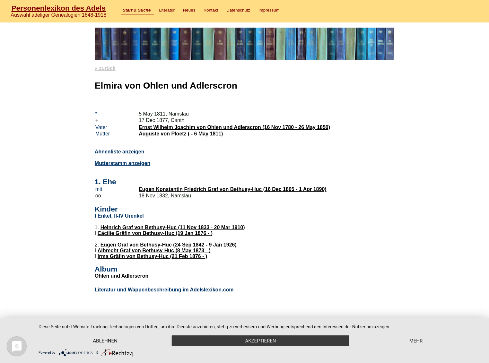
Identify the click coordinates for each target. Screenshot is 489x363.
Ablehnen (105, 341)
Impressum (269, 10)
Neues (189, 10)
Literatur (167, 10)
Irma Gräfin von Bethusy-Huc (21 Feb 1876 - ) (152, 256)
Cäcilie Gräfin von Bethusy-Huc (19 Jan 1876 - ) (155, 233)
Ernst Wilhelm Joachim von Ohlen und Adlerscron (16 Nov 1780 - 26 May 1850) (234, 127)
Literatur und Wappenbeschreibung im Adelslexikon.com (164, 289)
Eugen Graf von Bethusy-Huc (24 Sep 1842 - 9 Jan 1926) (168, 244)
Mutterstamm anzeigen (122, 163)
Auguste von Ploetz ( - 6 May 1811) (181, 133)
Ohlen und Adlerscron (121, 276)
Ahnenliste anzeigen (119, 151)
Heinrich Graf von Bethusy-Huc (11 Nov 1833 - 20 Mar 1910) (172, 227)
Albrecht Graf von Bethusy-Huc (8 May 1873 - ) (154, 250)
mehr (416, 341)
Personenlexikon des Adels (58, 8)
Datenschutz (238, 10)
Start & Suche (137, 10)
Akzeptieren (260, 341)
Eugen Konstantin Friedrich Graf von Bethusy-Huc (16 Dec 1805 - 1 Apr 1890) (232, 189)
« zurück (105, 68)
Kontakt (211, 10)
